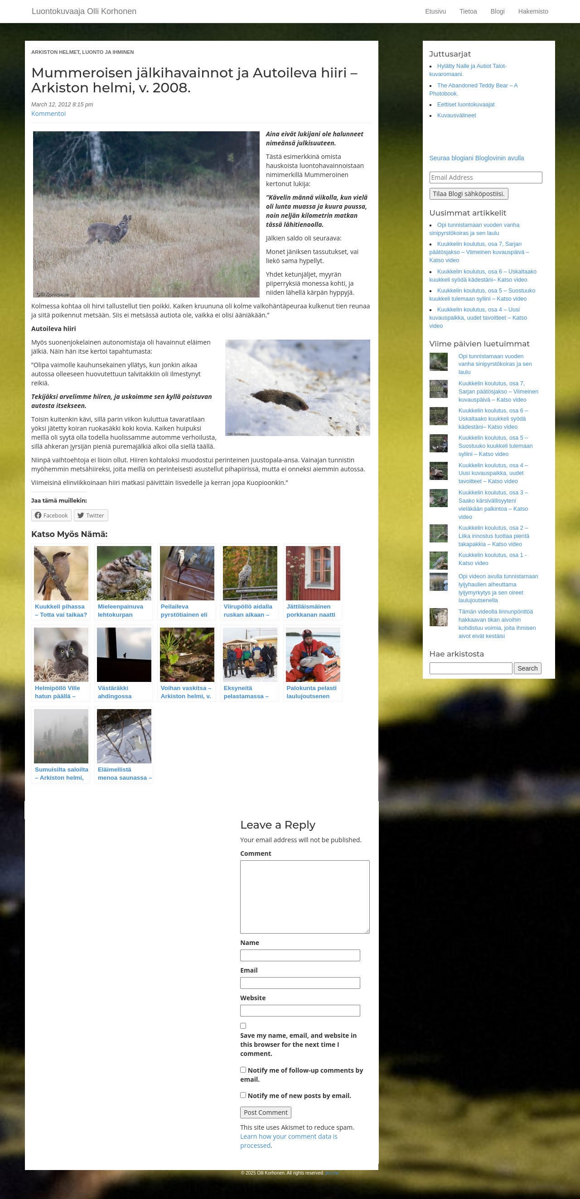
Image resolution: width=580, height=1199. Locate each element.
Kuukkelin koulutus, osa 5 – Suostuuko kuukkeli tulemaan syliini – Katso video (496, 446)
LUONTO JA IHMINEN (108, 52)
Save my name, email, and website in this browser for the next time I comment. (298, 1044)
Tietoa (468, 11)
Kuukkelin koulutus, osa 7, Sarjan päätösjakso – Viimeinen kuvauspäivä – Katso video (479, 252)
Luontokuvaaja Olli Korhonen (84, 11)
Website (253, 997)
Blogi (498, 11)
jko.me (331, 1172)
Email (249, 970)
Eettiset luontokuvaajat (466, 104)
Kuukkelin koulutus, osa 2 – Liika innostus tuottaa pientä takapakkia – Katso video (494, 536)
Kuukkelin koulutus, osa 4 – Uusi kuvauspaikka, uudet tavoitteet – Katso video (478, 318)
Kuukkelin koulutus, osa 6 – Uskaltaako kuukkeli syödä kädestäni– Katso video (493, 419)
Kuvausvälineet (456, 115)
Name (249, 942)
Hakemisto (533, 11)
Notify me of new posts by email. (300, 1095)
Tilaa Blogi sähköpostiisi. (469, 193)
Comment (255, 853)
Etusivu (435, 11)
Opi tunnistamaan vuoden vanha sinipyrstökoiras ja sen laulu (495, 364)
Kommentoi (48, 113)
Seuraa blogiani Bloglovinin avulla (477, 158)
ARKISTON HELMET (55, 52)
